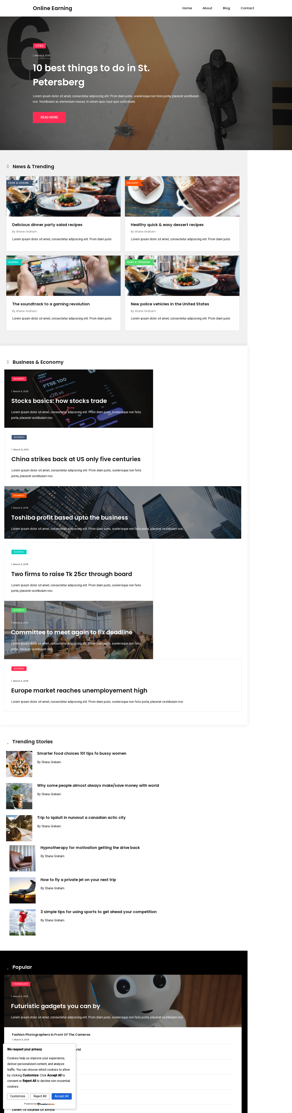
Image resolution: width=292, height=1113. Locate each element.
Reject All (39, 1096)
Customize (17, 1096)
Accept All (62, 1096)
